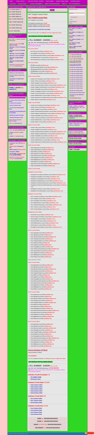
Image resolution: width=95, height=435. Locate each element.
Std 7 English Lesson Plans (38, 14)
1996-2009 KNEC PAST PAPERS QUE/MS (77, 92)
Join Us (70, 23)
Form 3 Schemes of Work (36, 412)
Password (71, 13)
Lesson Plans (13, 4)
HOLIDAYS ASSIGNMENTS (36, 4)
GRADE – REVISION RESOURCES (47, 424)
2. (15, 103)
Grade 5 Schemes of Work (36, 392)
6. (16, 115)
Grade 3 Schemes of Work (36, 388)
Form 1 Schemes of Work (36, 408)
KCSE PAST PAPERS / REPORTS (36, 1)
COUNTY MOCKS (50, 1)
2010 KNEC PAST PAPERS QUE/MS (76, 88)
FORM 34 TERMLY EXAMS (62, 1)
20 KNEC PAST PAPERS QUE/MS (76, 67)
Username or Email (73, 9)
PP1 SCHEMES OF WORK (36, 377)
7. (16, 117)
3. (15, 105)
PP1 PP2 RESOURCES (74, 4)
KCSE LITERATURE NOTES (15, 123)
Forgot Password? (73, 21)
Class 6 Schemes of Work (36, 398)
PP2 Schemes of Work (36, 379)
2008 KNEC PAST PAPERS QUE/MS (76, 90)
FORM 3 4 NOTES (20, 1)
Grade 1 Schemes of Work (36, 384)
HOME (11, 1)
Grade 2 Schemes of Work (36, 386)
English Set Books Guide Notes (15, 119)
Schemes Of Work (22, 4)
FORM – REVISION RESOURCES (47, 418)
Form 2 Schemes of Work (36, 410)
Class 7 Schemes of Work (36, 400)
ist (37, 330)
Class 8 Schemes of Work (36, 402)
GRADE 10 (64, 4)
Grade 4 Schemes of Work (36, 390)
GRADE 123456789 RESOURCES (52, 4)
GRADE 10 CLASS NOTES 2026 (16, 72)
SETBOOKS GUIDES (75, 1)
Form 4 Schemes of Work (36, 414)
